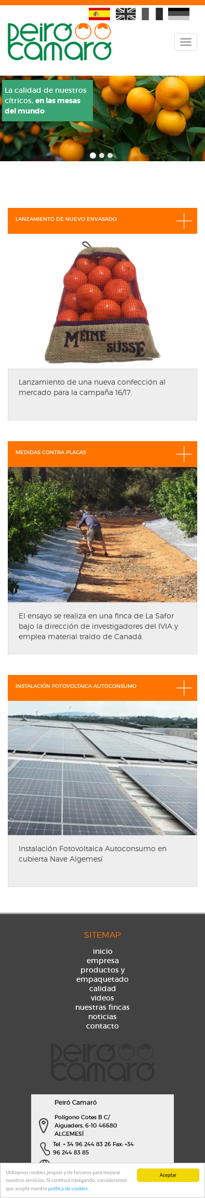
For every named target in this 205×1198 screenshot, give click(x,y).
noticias (102, 1016)
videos (102, 998)
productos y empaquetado (102, 974)
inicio (103, 951)
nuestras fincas (102, 1007)
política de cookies (68, 1189)
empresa (103, 960)
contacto (102, 1026)
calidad (102, 988)
